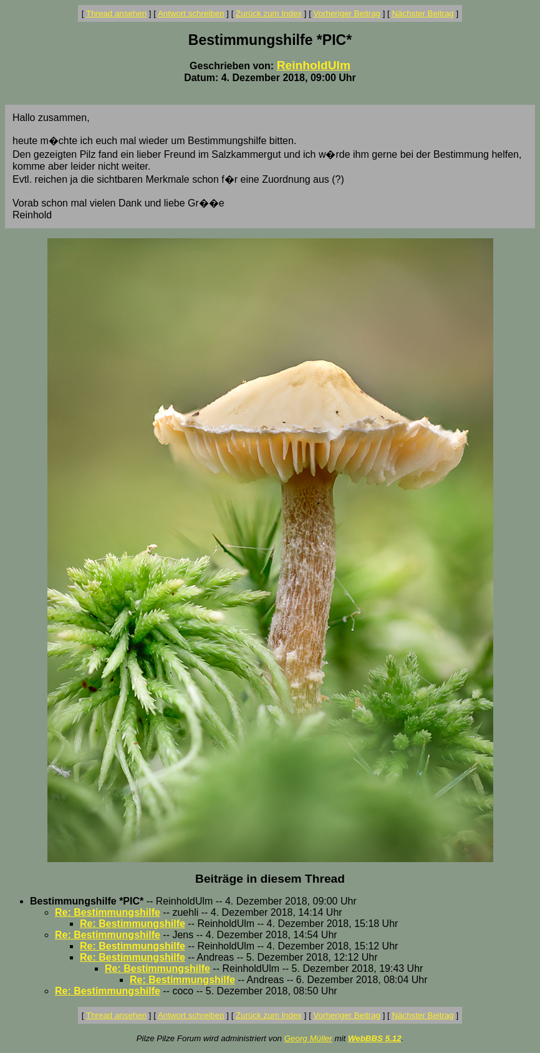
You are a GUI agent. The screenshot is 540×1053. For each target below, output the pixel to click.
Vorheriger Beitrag (347, 13)
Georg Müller (308, 1038)
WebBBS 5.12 (375, 1038)
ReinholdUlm (313, 65)
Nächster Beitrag (422, 13)
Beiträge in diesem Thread (270, 878)
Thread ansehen (116, 13)
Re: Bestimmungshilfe (107, 912)
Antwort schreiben (191, 13)
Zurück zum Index (269, 13)
